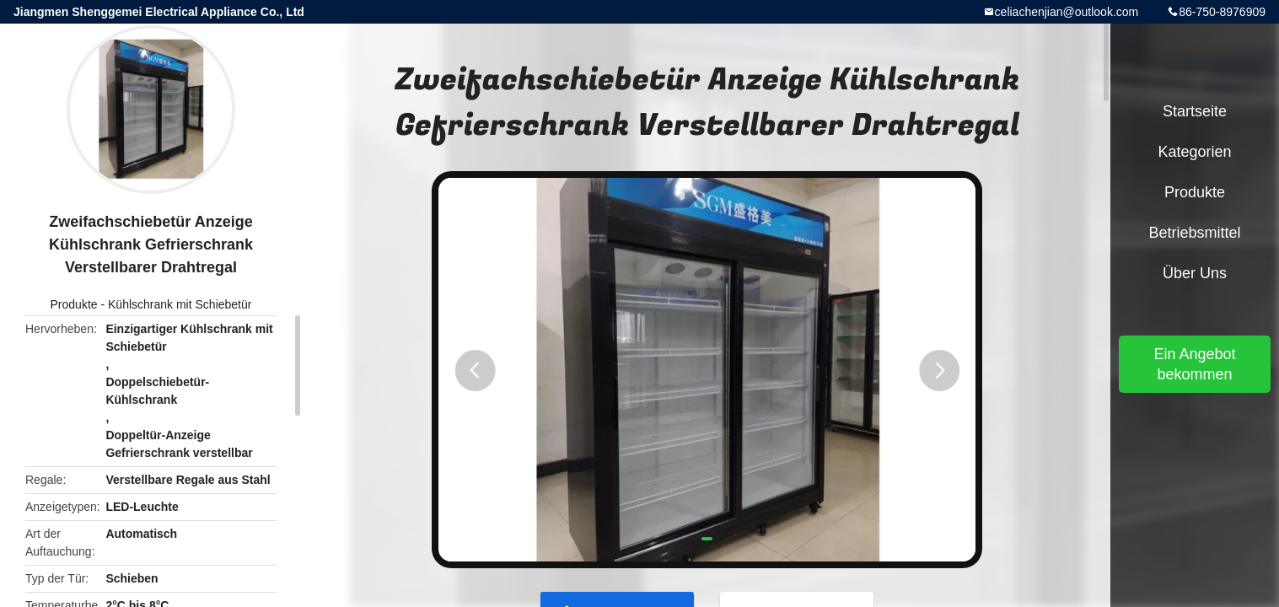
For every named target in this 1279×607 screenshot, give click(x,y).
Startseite (1195, 111)
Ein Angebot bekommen (1194, 364)
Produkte (74, 304)
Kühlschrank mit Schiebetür (179, 304)
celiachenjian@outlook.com (1067, 12)
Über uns (1195, 273)
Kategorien (1194, 151)
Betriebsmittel (1194, 232)
